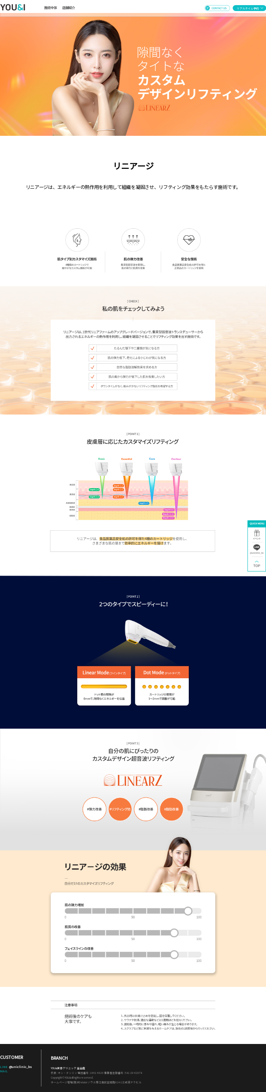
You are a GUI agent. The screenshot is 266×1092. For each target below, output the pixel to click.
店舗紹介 (68, 7)
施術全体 (50, 7)
